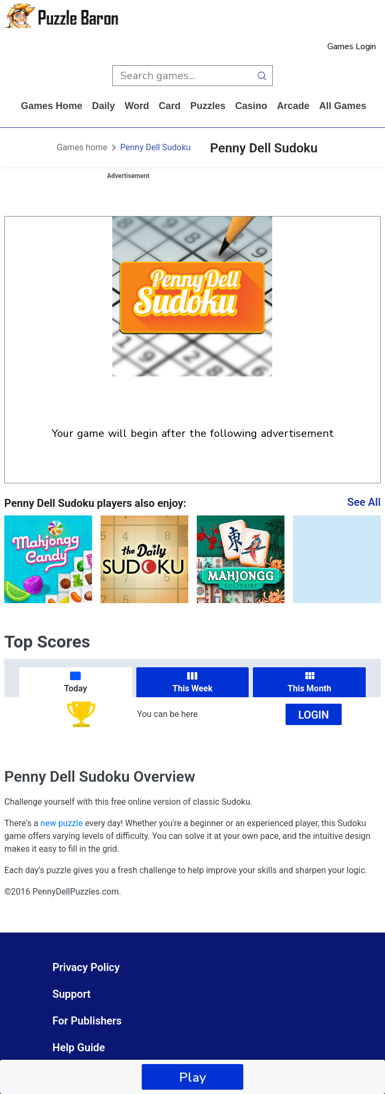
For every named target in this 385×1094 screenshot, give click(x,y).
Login (313, 714)
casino (251, 106)
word (137, 106)
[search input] (182, 75)
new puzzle (62, 823)
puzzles (208, 106)
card (170, 106)
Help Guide (78, 1047)
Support (71, 994)
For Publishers (87, 1020)
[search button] (262, 75)
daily (103, 106)
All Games (342, 106)
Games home (51, 106)
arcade (293, 106)
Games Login (351, 46)
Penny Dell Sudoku (155, 147)
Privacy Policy (86, 967)
